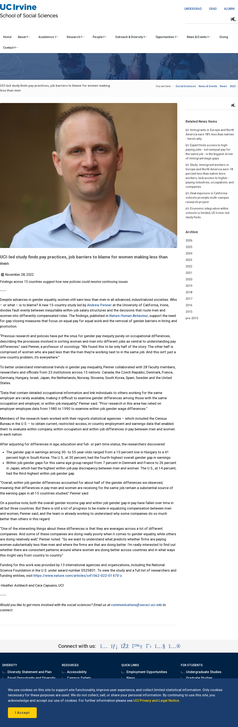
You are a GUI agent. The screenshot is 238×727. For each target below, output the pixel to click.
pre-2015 (192, 318)
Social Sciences (186, 86)
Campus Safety (76, 678)
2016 (189, 305)
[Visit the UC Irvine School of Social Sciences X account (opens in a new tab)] (149, 646)
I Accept (22, 713)
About (24, 37)
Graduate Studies (196, 678)
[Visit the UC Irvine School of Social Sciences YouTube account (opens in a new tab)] (160, 646)
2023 (189, 260)
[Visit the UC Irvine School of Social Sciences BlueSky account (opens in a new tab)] (137, 646)
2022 (232, 86)
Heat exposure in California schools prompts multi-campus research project (207, 197)
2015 (189, 311)
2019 (189, 285)
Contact (10, 47)
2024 (189, 253)
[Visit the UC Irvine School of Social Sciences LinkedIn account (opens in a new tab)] (114, 646)
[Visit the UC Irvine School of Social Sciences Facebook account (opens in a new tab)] (125, 646)
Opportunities (167, 37)
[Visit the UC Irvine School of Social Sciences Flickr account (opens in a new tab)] (175, 646)
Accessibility (74, 672)
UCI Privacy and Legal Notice (156, 700)
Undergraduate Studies (201, 672)
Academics (48, 37)
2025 (189, 247)
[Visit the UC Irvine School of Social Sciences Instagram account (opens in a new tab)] (104, 646)
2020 (189, 279)
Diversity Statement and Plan (27, 672)
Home (7, 37)
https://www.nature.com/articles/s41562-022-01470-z (77, 575)
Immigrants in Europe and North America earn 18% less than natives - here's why (210, 134)
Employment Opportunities (144, 672)
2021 (189, 273)
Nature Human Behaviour (128, 316)
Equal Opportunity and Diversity (28, 678)
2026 (189, 240)
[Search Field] (211, 19)
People (100, 37)
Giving (223, 37)
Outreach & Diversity (131, 37)
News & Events (199, 37)
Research (75, 37)
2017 (189, 298)
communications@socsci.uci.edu (136, 605)
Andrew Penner (99, 305)
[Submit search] (233, 19)
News (223, 86)
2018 (189, 292)
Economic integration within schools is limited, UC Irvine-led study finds (207, 212)
